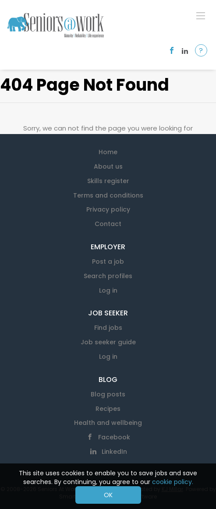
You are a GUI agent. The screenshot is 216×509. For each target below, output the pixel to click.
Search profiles (108, 276)
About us (108, 166)
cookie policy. (172, 481)
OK (108, 495)
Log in (108, 290)
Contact (108, 223)
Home (108, 152)
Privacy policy (108, 209)
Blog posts (108, 394)
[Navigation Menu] (200, 15)
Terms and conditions (108, 195)
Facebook (114, 437)
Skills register (108, 181)
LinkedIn (114, 451)
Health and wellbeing (108, 422)
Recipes (108, 408)
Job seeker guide (108, 342)
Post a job (108, 261)
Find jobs (108, 327)
